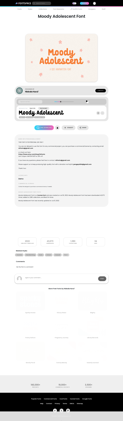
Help (41, 404)
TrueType (32, 108)
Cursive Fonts (75, 399)
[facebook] (55, 410)
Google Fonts (87, 399)
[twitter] (61, 410)
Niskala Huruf (31, 91)
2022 (27, 241)
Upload (84, 3)
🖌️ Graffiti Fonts (76, 9)
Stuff (103, 9)
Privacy (57, 404)
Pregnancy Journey (61, 338)
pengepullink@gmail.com (82, 164)
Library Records (92, 338)
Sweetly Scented (93, 363)
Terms (65, 404)
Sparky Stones (30, 313)
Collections (43, 9)
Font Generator (58, 9)
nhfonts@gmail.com (25, 148)
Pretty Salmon (30, 338)
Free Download (44, 127)
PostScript (43, 108)
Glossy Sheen (61, 313)
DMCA (72, 404)
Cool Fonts (63, 399)
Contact (101, 90)
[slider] (60, 101)
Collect (68, 127)
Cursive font (41, 195)
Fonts (20, 9)
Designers (92, 9)
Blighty (92, 313)
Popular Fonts (36, 399)
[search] (41, 3)
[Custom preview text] (30, 101)
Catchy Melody (61, 363)
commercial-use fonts (63, 387)
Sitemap (80, 404)
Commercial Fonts (50, 399)
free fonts (35, 387)
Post (102, 278)
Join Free (103, 3)
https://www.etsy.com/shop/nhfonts (31, 154)
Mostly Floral (30, 363)
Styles (30, 9)
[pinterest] (68, 410)
